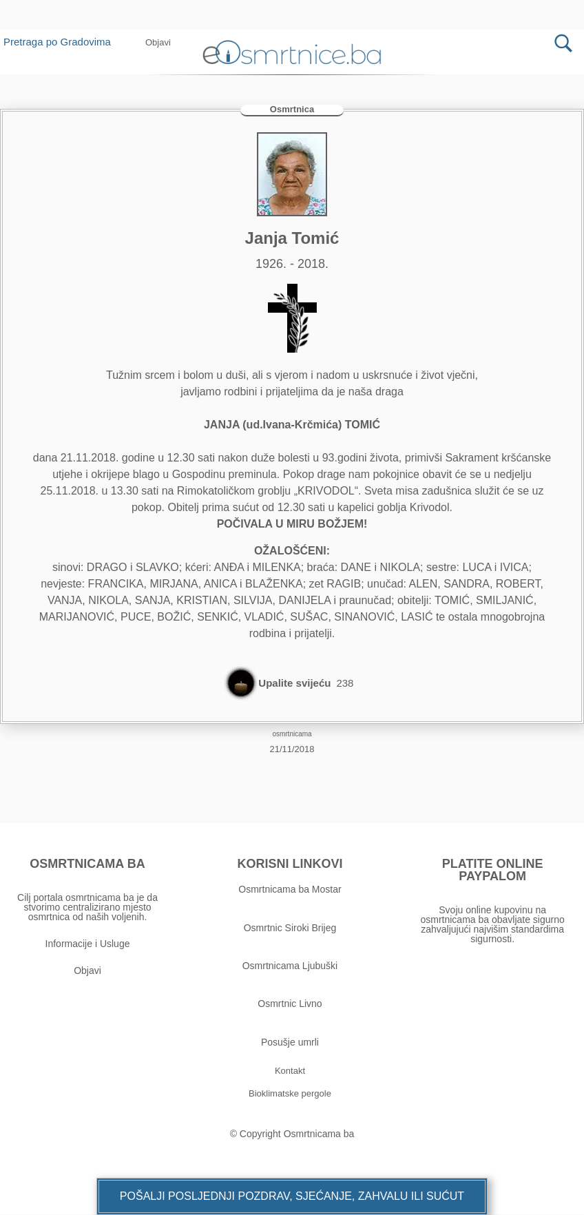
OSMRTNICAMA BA (87, 864)
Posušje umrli (290, 1042)
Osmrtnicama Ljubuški (290, 966)
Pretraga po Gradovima (62, 42)
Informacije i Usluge (87, 944)
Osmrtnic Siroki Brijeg (290, 927)
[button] (158, 42)
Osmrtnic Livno (290, 1004)
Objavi (87, 971)
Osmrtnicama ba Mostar (289, 889)
